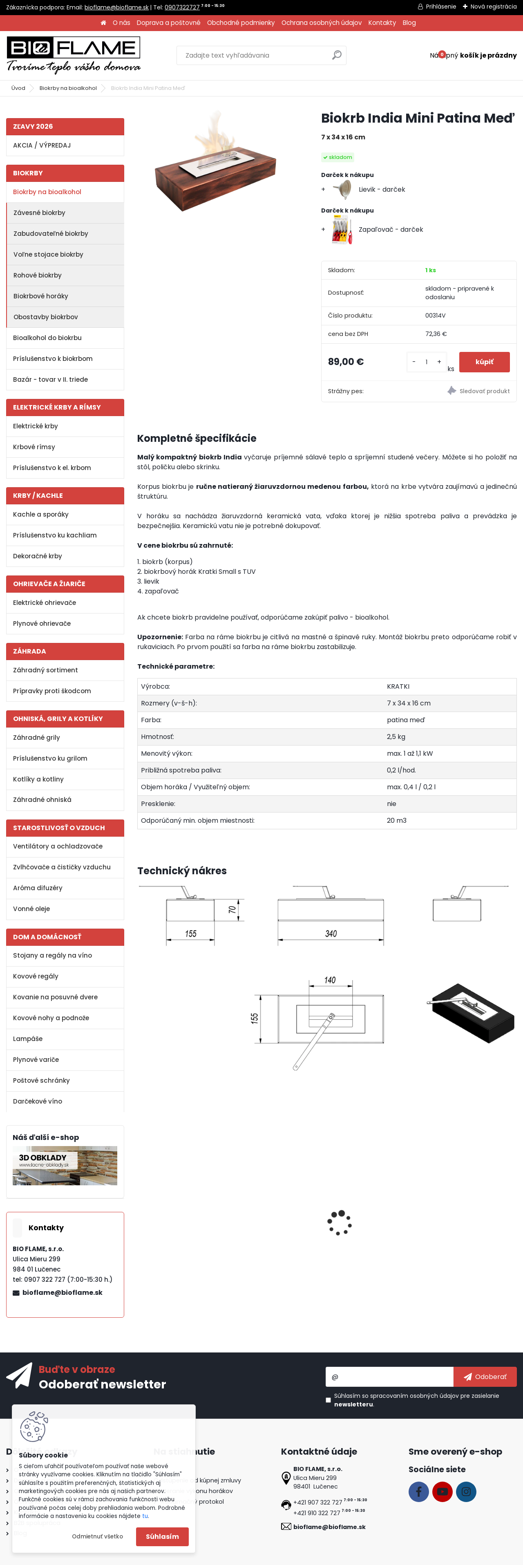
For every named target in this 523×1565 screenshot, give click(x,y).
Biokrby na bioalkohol (68, 88)
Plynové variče (36, 1059)
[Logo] (73, 55)
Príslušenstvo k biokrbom (53, 358)
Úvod (18, 88)
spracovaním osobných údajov (414, 1396)
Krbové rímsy (34, 447)
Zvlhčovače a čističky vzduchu (62, 867)
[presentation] (140, 1214)
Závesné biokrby (39, 212)
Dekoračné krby (37, 556)
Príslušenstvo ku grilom (50, 758)
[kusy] (427, 362)
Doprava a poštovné (169, 22)
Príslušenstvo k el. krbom (52, 467)
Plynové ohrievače (42, 623)
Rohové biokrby (37, 275)
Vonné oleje (31, 909)
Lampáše (27, 1038)
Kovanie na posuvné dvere (55, 997)
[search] (337, 58)
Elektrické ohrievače (44, 602)
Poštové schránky (41, 1080)
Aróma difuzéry (38, 888)
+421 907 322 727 (317, 1502)
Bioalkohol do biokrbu (47, 338)
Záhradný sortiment (45, 670)
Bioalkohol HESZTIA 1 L (177, 1222)
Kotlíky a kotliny (38, 779)
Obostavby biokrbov (45, 317)
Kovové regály (35, 976)
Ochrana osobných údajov (322, 22)
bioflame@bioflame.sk (117, 7)
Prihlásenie (441, 6)
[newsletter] (485, 1376)
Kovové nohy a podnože (51, 1018)
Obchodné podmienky (241, 22)
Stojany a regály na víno (52, 955)
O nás (121, 22)
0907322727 (182, 7)
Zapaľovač (350, 1222)
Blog (409, 22)
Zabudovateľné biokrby (50, 233)
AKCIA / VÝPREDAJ (42, 145)
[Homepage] (103, 23)
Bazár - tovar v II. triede (50, 379)
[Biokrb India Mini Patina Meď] (216, 162)
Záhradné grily (36, 737)
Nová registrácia (494, 6)
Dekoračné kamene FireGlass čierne (458, 1226)
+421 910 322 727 (316, 1513)
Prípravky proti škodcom (52, 691)
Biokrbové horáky (40, 296)
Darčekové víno (37, 1101)
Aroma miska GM (265, 1222)
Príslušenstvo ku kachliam (55, 535)
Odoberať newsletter (102, 1384)
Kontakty (382, 22)
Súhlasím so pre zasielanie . (416, 1400)
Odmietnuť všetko (97, 1536)
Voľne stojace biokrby (48, 254)
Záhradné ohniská (42, 799)
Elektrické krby (35, 426)
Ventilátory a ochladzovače (58, 846)
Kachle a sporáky (41, 514)
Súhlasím (162, 1536)
